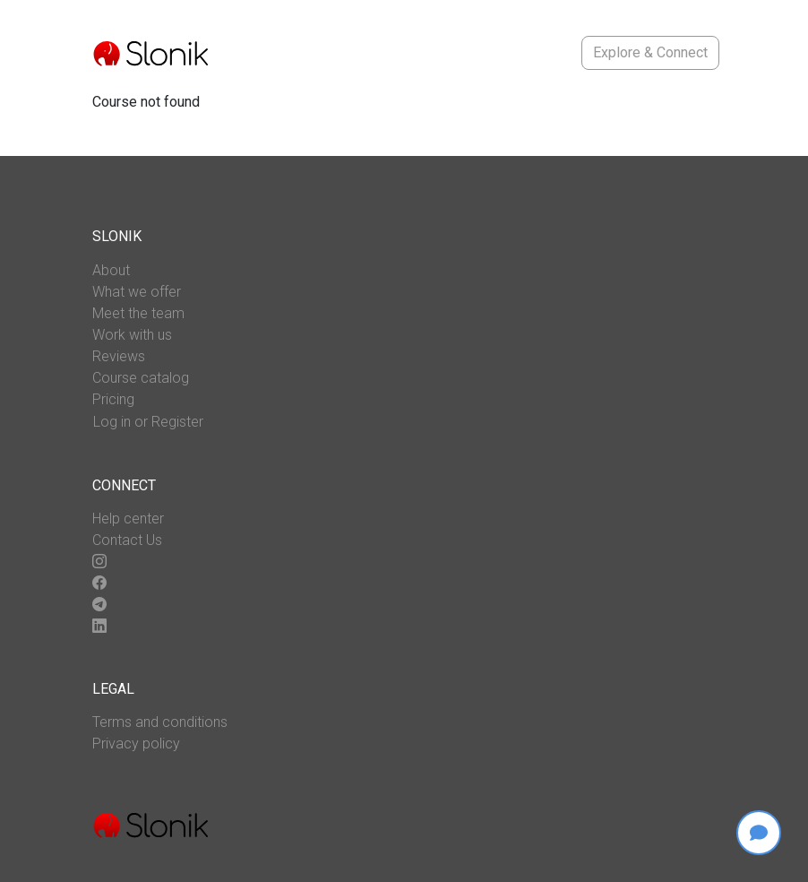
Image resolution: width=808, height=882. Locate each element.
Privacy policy (136, 743)
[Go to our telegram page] (99, 605)
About (111, 270)
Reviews (118, 356)
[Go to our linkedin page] (99, 626)
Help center (128, 518)
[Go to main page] (150, 53)
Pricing (113, 399)
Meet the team (138, 313)
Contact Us (127, 540)
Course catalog (140, 377)
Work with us (132, 334)
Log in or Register (148, 421)
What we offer (136, 291)
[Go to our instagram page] (99, 562)
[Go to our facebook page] (99, 583)
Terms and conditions (160, 722)
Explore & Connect (650, 52)
